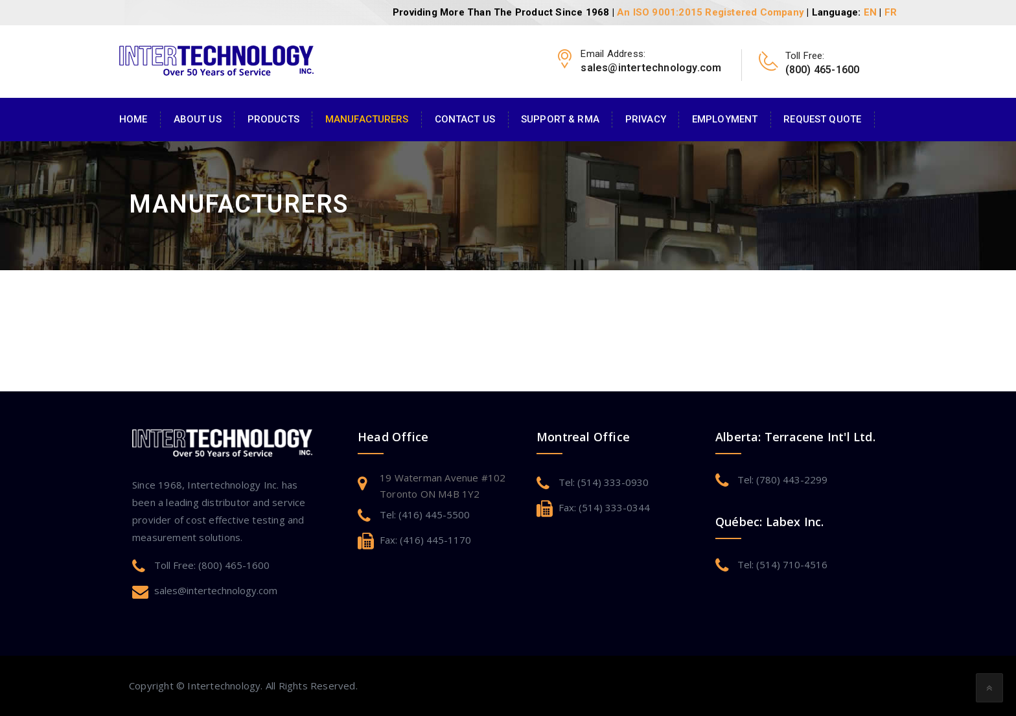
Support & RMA (560, 119)
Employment (724, 119)
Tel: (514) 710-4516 (782, 564)
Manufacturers (367, 119)
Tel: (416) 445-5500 (425, 514)
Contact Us (465, 119)
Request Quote (822, 119)
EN (870, 12)
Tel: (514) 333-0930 (604, 482)
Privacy (645, 119)
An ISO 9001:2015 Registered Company (710, 12)
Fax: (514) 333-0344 (604, 507)
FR (890, 12)
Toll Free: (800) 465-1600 (212, 565)
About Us (198, 119)
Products (273, 119)
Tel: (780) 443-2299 (782, 479)
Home (133, 119)
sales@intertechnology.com (215, 590)
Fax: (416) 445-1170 (425, 539)
